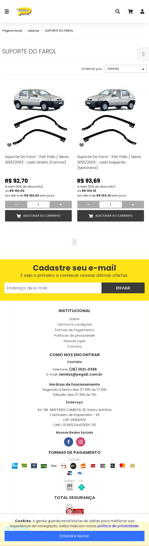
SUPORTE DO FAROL (59, 30)
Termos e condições (74, 324)
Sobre (74, 318)
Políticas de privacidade (74, 335)
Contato (74, 346)
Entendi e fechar (74, 536)
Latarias (33, 30)
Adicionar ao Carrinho (42, 215)
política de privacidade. (118, 526)
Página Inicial (12, 30)
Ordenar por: (92, 68)
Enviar (123, 288)
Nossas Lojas (74, 340)
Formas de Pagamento (74, 329)
